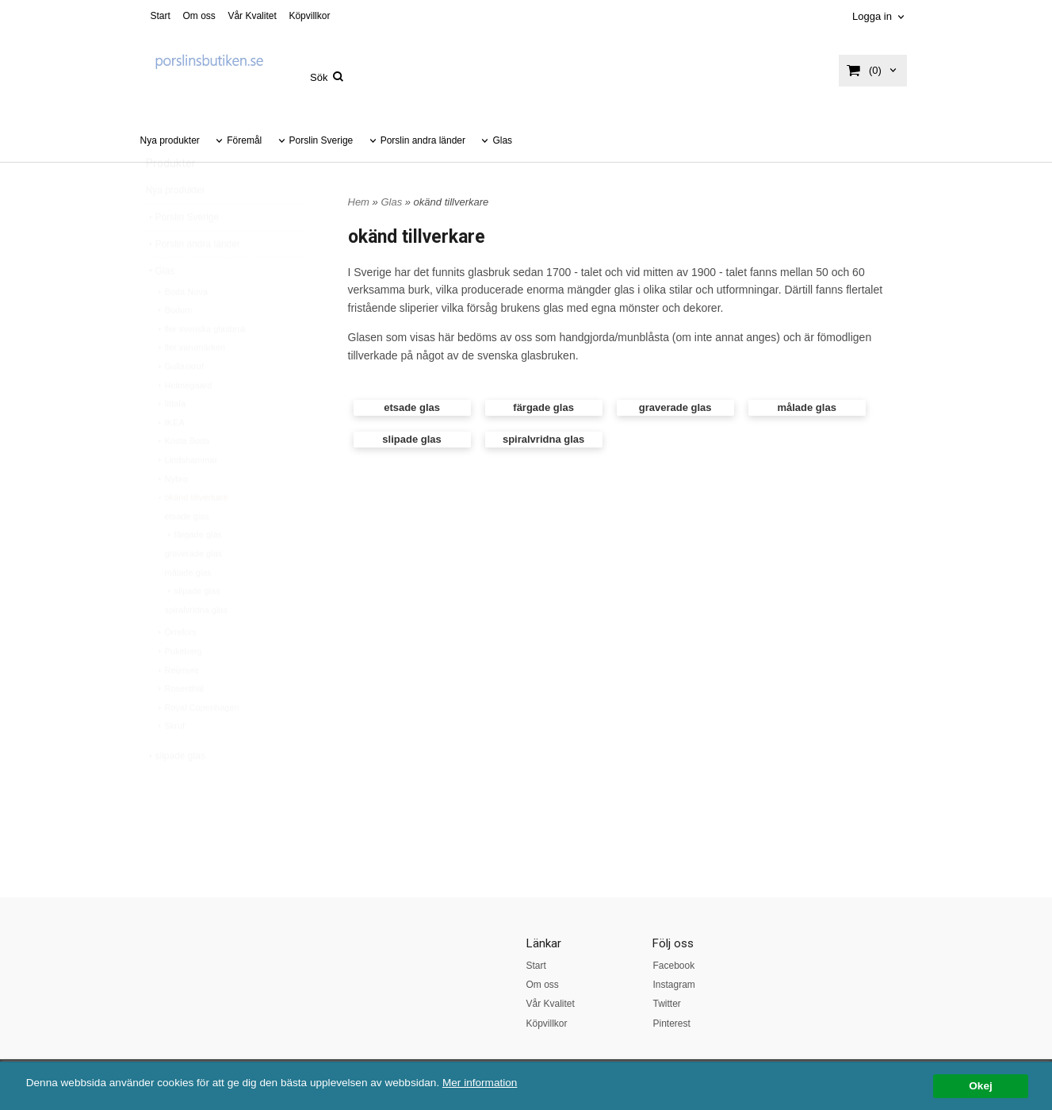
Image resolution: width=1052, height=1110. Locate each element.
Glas (502, 140)
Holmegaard (183, 423)
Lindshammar (186, 497)
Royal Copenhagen (197, 745)
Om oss (198, 15)
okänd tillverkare (191, 535)
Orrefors (176, 669)
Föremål (244, 140)
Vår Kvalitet (252, 15)
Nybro (171, 516)
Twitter (666, 1003)
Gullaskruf (180, 404)
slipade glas (192, 628)
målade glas (188, 610)
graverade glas (194, 591)
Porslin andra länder (423, 140)
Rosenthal (180, 726)
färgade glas (194, 572)
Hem (358, 202)
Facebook (673, 965)
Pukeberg (178, 688)
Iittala (170, 441)
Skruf (170, 763)
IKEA (170, 460)
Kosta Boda (182, 478)
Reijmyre (177, 707)
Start (160, 15)
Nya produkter (170, 140)
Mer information (479, 1083)
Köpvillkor (309, 15)
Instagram (673, 984)
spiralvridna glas (196, 647)
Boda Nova (181, 329)
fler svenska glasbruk (201, 366)
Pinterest (671, 1023)
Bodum (174, 347)
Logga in (872, 16)
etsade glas (187, 554)
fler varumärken (190, 385)
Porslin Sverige (321, 140)
